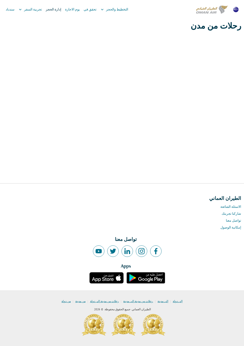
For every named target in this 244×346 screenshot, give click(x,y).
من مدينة (80, 301)
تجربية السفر (29, 9)
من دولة (66, 301)
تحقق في (90, 9)
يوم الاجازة (72, 9)
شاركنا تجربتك (231, 214)
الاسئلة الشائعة (230, 207)
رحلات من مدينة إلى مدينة (138, 301)
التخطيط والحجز (113, 9)
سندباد (10, 9)
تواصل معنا (233, 221)
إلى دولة (178, 301)
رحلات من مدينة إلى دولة (104, 301)
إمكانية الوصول (230, 227)
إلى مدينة (163, 301)
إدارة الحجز (53, 9)
